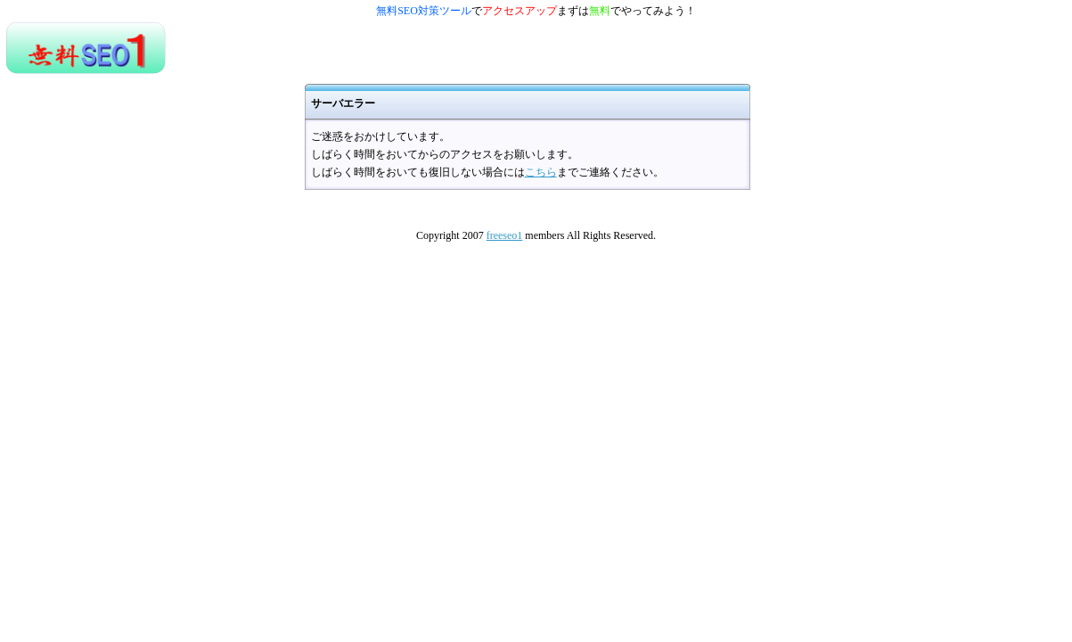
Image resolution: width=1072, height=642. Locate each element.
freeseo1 (505, 235)
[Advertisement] (374, 48)
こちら (541, 172)
